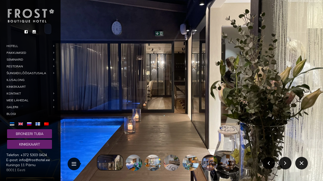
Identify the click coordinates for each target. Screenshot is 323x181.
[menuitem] (13, 124)
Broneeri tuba (29, 133)
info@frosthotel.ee (34, 160)
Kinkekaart (29, 144)
